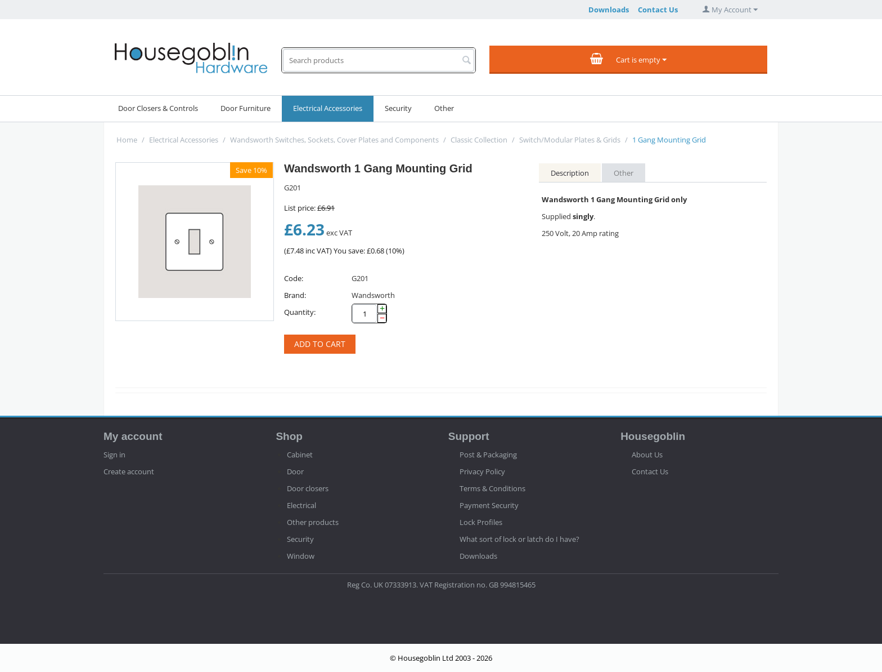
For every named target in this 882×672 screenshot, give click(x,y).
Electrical (301, 505)
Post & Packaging (488, 455)
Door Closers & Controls (158, 108)
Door (295, 471)
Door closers (307, 488)
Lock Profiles (481, 522)
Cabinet (300, 455)
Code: (293, 278)
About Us (647, 455)
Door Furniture (245, 108)
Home (126, 140)
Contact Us (658, 10)
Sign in (114, 455)
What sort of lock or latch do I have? (519, 539)
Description (570, 173)
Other (444, 108)
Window (300, 556)
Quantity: (300, 312)
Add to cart (319, 344)
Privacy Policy (482, 471)
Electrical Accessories (327, 108)
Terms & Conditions (492, 488)
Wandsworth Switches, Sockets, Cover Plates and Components (334, 140)
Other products (313, 522)
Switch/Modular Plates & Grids (569, 140)
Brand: (295, 295)
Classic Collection (479, 140)
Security (398, 108)
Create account (129, 471)
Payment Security (489, 505)
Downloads (608, 10)
